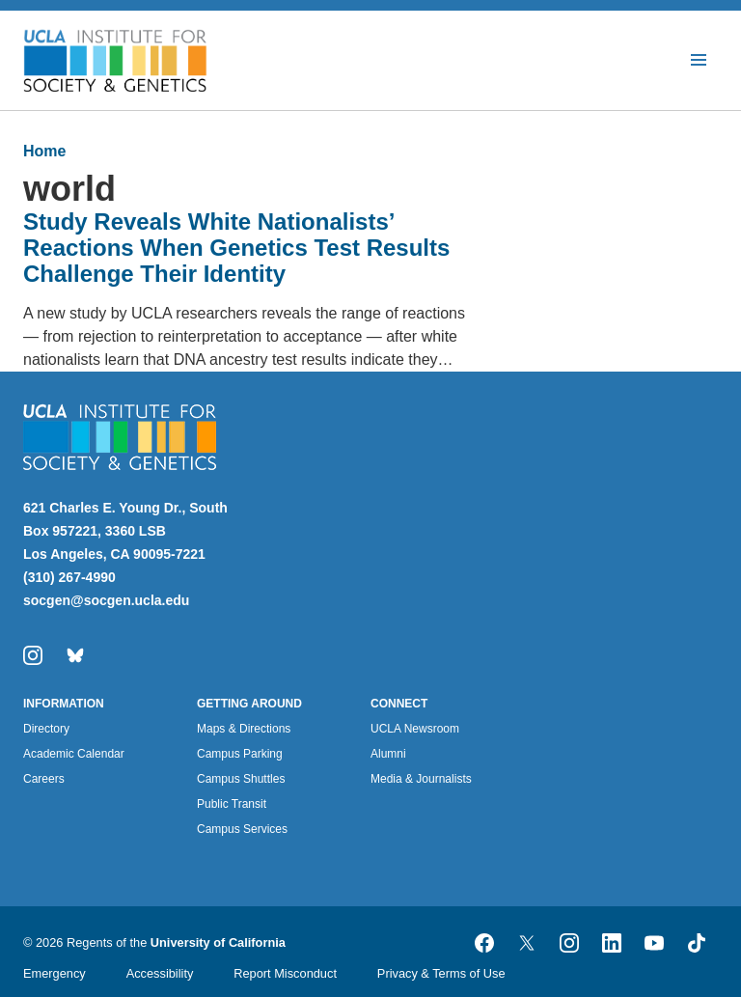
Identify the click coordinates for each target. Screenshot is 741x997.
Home (44, 151)
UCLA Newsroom (414, 728)
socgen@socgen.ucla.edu (106, 600)
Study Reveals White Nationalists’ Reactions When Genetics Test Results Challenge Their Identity (236, 247)
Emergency (54, 973)
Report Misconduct (285, 973)
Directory (46, 728)
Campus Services (242, 829)
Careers (44, 779)
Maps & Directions (243, 728)
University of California (218, 942)
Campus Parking (240, 754)
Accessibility (160, 973)
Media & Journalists (421, 779)
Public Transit (231, 804)
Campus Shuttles (241, 779)
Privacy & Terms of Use (441, 973)
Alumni (388, 754)
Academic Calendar (73, 754)
